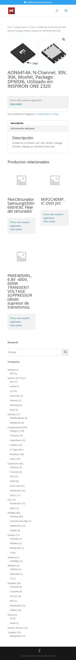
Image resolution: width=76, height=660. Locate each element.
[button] (63, 39)
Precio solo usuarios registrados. (20, 224)
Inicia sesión (16, 103)
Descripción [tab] (17, 123)
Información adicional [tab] (22, 128)
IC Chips (32, 27)
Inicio (10, 27)
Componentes (20, 27)
